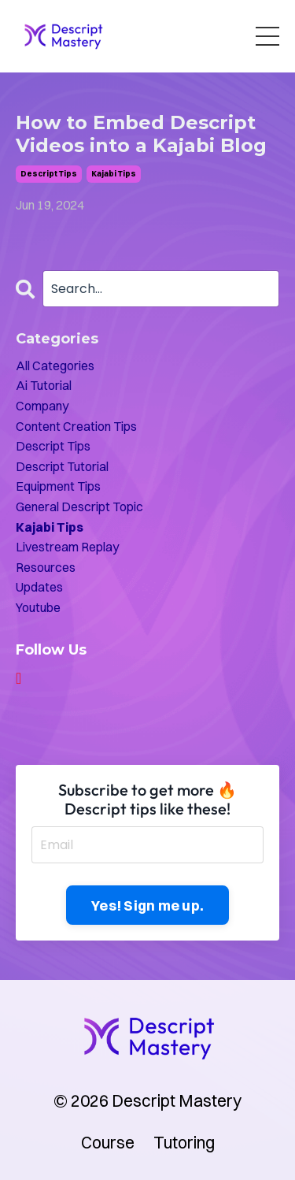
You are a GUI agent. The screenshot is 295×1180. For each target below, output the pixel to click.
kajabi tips (113, 174)
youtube (38, 607)
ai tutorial (44, 385)
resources (46, 567)
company (42, 406)
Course (108, 1142)
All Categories (55, 365)
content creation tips (76, 426)
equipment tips (58, 486)
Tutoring (184, 1142)
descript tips (48, 174)
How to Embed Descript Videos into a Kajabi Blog (141, 134)
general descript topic (79, 506)
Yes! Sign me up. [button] (147, 905)
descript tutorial (62, 466)
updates (39, 587)
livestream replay (67, 547)
